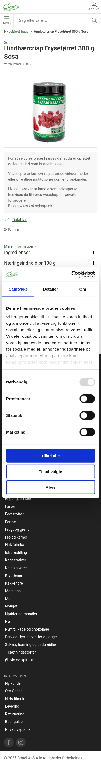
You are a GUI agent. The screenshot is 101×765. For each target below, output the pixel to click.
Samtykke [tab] (18, 289)
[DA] (11, 6)
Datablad (19, 220)
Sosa (8, 42)
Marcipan (13, 591)
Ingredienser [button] (17, 252)
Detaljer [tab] (50, 289)
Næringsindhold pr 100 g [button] (30, 263)
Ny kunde (13, 683)
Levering (12, 706)
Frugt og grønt (17, 529)
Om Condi (13, 691)
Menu (6, 20)
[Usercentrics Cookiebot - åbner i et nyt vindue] (72, 274)
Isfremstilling (16, 552)
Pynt (9, 621)
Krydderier (13, 575)
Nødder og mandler (21, 614)
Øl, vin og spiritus (19, 660)
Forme (10, 522)
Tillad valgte (50, 471)
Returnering (15, 714)
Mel (8, 598)
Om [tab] (82, 289)
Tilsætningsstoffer (20, 652)
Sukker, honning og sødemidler (30, 644)
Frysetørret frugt (16, 31)
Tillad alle (50, 455)
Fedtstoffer (14, 514)
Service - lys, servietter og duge (31, 637)
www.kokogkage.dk (36, 206)
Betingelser (14, 721)
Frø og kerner (16, 537)
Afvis (50, 487)
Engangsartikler (18, 499)
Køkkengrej (14, 583)
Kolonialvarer (16, 568)
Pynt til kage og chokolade (27, 629)
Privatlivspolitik (17, 729)
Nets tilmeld (15, 699)
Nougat (11, 606)
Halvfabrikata (16, 545)
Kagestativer (15, 560)
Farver (10, 506)
